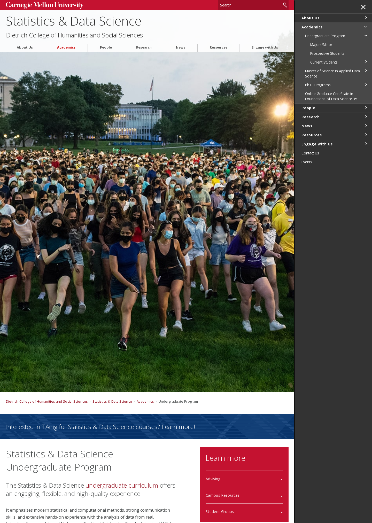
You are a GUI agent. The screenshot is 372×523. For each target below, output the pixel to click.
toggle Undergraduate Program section (366, 35)
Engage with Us (265, 47)
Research (144, 47)
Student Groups (220, 511)
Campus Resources (223, 495)
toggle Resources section (366, 135)
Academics (66, 47)
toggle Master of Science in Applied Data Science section (366, 70)
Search (285, 5)
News (180, 47)
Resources (218, 47)
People (106, 47)
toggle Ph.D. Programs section (366, 84)
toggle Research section (366, 117)
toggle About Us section (366, 17)
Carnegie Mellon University (44, 6)
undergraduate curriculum (122, 485)
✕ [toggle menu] (363, 7)
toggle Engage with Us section (366, 144)
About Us (25, 47)
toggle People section (366, 108)
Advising (213, 478)
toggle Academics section (366, 26)
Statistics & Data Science (74, 21)
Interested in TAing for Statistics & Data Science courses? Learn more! (100, 426)
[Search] (253, 5)
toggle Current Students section (366, 62)
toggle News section (366, 126)
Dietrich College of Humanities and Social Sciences (74, 35)
